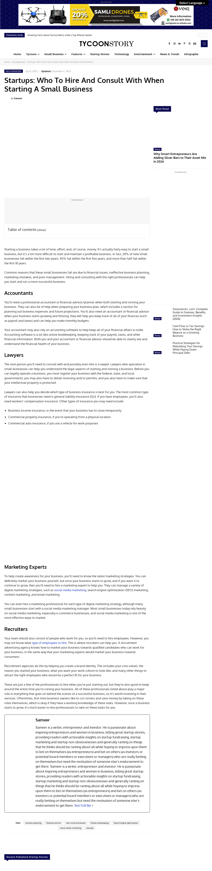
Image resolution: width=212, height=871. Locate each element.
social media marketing (70, 534)
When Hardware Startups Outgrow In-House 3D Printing (105, 840)
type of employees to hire (49, 587)
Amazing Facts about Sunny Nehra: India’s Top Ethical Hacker (59, 35)
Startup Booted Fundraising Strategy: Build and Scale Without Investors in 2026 (21, 842)
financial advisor (53, 767)
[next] (205, 35)
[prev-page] (6, 859)
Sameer (18, 98)
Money (157, 149)
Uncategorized (18, 62)
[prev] (199, 35)
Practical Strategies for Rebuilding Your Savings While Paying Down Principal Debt (188, 343)
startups (89, 772)
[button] (204, 43)
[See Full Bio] (92, 750)
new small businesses (76, 767)
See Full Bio (82, 750)
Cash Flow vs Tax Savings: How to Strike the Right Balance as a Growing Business (189, 326)
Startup (8, 834)
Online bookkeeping (100, 767)
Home (7, 62)
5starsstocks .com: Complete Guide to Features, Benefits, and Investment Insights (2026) (190, 309)
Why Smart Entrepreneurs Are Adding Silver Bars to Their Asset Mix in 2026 (180, 155)
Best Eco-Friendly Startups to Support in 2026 (187, 840)
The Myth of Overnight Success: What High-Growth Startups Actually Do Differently (145, 843)
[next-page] (12, 859)
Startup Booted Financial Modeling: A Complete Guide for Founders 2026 (63, 842)
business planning (33, 767)
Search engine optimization (126, 767)
